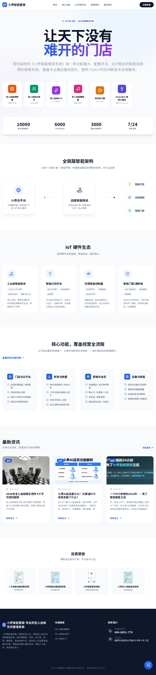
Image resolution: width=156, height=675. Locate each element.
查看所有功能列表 (13, 357)
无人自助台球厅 (62, 633)
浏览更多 (148, 447)
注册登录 (146, 4)
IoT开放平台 (80, 4)
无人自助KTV (61, 638)
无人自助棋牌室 (62, 629)
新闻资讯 (95, 4)
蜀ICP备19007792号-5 (96, 668)
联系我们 (108, 4)
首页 (55, 4)
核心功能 (66, 4)
